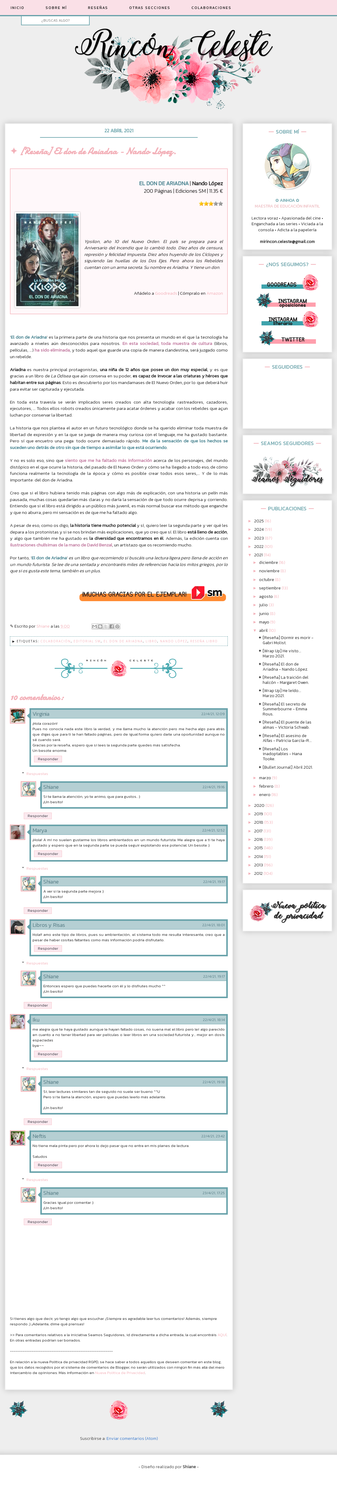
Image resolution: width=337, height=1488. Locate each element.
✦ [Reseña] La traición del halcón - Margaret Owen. (283, 680)
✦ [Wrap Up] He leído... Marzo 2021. (279, 693)
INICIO (17, 8)
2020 (259, 805)
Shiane (51, 787)
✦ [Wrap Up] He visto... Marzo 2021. (279, 653)
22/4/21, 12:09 (213, 714)
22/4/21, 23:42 (213, 1136)
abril (264, 630)
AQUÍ (222, 1335)
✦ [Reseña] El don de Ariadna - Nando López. (283, 666)
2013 (259, 865)
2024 (259, 529)
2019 (259, 814)
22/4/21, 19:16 (214, 787)
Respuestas (37, 773)
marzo (265, 778)
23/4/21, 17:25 (214, 1193)
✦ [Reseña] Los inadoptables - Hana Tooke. (280, 754)
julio (264, 605)
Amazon (214, 293)
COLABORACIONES (211, 8)
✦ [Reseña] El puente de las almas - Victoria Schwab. (284, 724)
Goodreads (166, 293)
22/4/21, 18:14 (214, 1019)
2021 (259, 555)
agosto (266, 596)
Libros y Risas (48, 925)
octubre (267, 579)
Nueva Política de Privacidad (120, 1373)
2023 (259, 538)
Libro (151, 641)
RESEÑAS (98, 8)
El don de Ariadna (123, 641)
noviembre (269, 571)
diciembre (269, 562)
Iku (35, 1020)
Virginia (40, 714)
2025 (259, 521)
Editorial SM (87, 641)
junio (264, 613)
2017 (259, 831)
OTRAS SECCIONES (149, 8)
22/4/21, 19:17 (214, 881)
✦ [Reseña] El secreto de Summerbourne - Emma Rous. (282, 709)
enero (265, 795)
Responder (48, 759)
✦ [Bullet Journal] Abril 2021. (285, 767)
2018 (259, 822)
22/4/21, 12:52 (213, 830)
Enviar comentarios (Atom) (132, 1438)
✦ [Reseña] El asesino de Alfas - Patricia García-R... (285, 738)
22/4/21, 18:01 (213, 925)
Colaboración (56, 641)
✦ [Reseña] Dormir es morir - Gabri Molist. (286, 640)
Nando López (173, 641)
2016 (259, 839)
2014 (259, 856)
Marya (39, 830)
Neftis (39, 1136)
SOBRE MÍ (56, 8)
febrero (266, 786)
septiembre (270, 588)
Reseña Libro (204, 641)
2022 (259, 546)
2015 (259, 848)
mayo (264, 622)
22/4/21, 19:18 (214, 1082)
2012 (259, 873)
